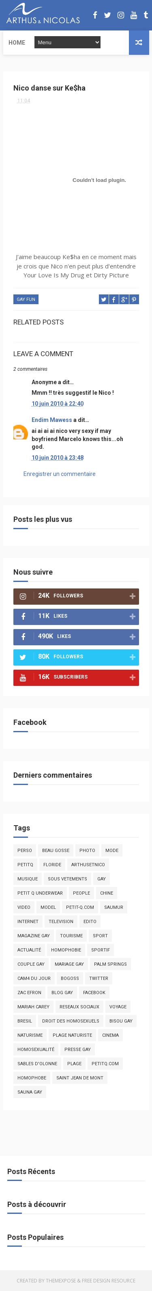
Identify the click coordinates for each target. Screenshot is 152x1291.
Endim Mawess (52, 420)
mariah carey (33, 1007)
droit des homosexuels (70, 1021)
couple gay (31, 964)
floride (52, 864)
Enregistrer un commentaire (60, 474)
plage (74, 1063)
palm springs (110, 964)
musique (27, 879)
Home (17, 42)
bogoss (70, 978)
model (48, 907)
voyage (117, 1007)
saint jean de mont (79, 1078)
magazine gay (33, 936)
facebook (94, 992)
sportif (100, 950)
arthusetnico (88, 864)
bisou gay (121, 1021)
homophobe (31, 1078)
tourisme (71, 936)
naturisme (30, 1035)
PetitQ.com (105, 1063)
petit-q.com (80, 907)
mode (111, 850)
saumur (113, 907)
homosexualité (35, 1049)
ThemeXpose (61, 1280)
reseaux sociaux (79, 1007)
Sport (100, 936)
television (61, 921)
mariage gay (69, 964)
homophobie (66, 950)
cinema (110, 1035)
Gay (101, 879)
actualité (29, 950)
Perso (24, 850)
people (81, 893)
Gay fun (26, 299)
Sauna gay (29, 1092)
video (23, 907)
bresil (24, 1021)
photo (87, 850)
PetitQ (25, 864)
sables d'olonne (37, 1063)
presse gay (77, 1049)
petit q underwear (40, 893)
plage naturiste (72, 1035)
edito (89, 921)
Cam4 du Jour (34, 978)
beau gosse (55, 850)
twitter (98, 978)
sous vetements (67, 879)
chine (106, 893)
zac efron (29, 992)
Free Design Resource (108, 1280)
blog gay (62, 992)
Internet (28, 921)
